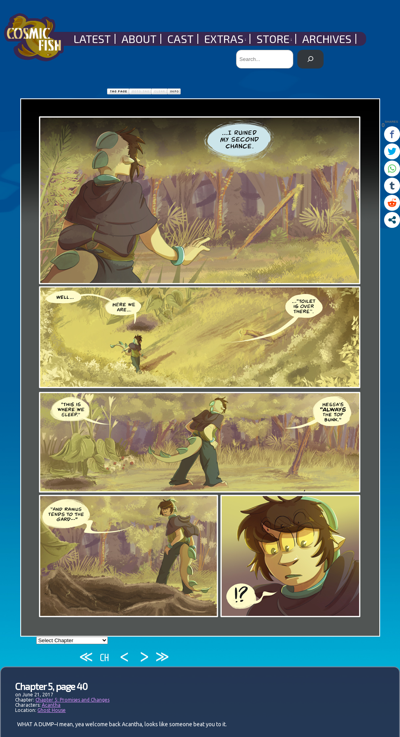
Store (274, 39)
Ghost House (51, 710)
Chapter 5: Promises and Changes (72, 699)
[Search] (310, 59)
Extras (225, 39)
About (138, 39)
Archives (326, 39)
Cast (180, 39)
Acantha (51, 705)
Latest (92, 39)
